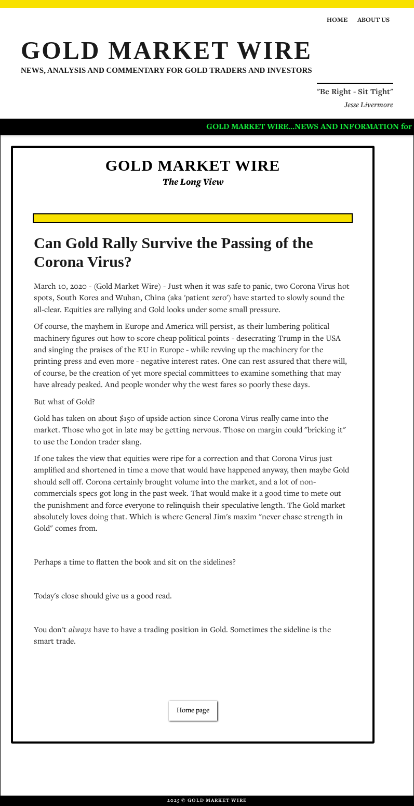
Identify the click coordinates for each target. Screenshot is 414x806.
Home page (193, 710)
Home (337, 20)
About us (373, 20)
